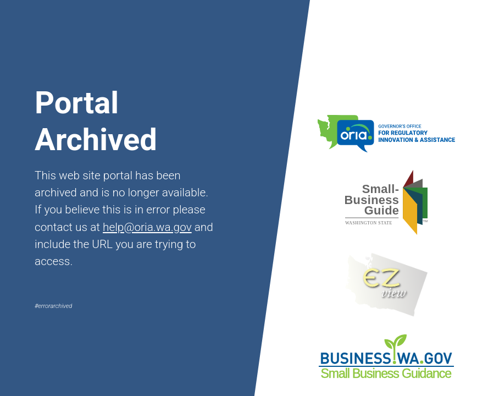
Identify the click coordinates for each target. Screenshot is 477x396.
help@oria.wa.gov (147, 227)
